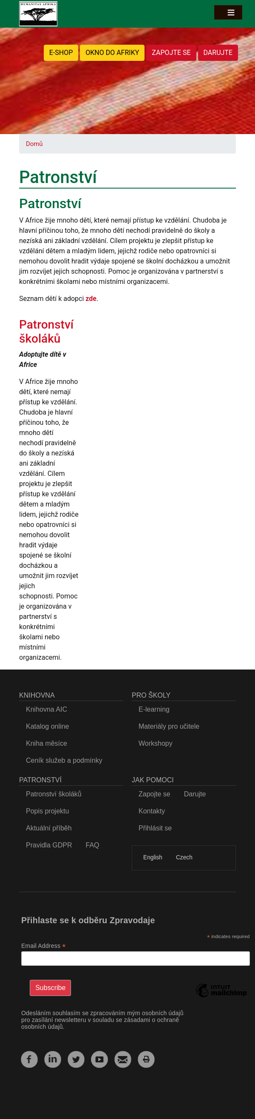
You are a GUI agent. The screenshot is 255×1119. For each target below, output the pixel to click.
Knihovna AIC (46, 709)
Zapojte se (154, 794)
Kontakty (152, 811)
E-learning (154, 709)
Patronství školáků (46, 332)
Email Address (43, 946)
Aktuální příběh (49, 828)
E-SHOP (61, 53)
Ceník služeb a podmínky (64, 760)
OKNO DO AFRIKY (112, 53)
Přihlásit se (155, 828)
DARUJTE (218, 53)
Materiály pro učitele (169, 726)
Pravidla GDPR (49, 845)
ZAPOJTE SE (171, 53)
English (152, 857)
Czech (184, 857)
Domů (34, 144)
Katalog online (47, 726)
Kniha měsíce (46, 743)
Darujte (195, 794)
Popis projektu (47, 811)
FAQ (92, 845)
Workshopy (156, 743)
